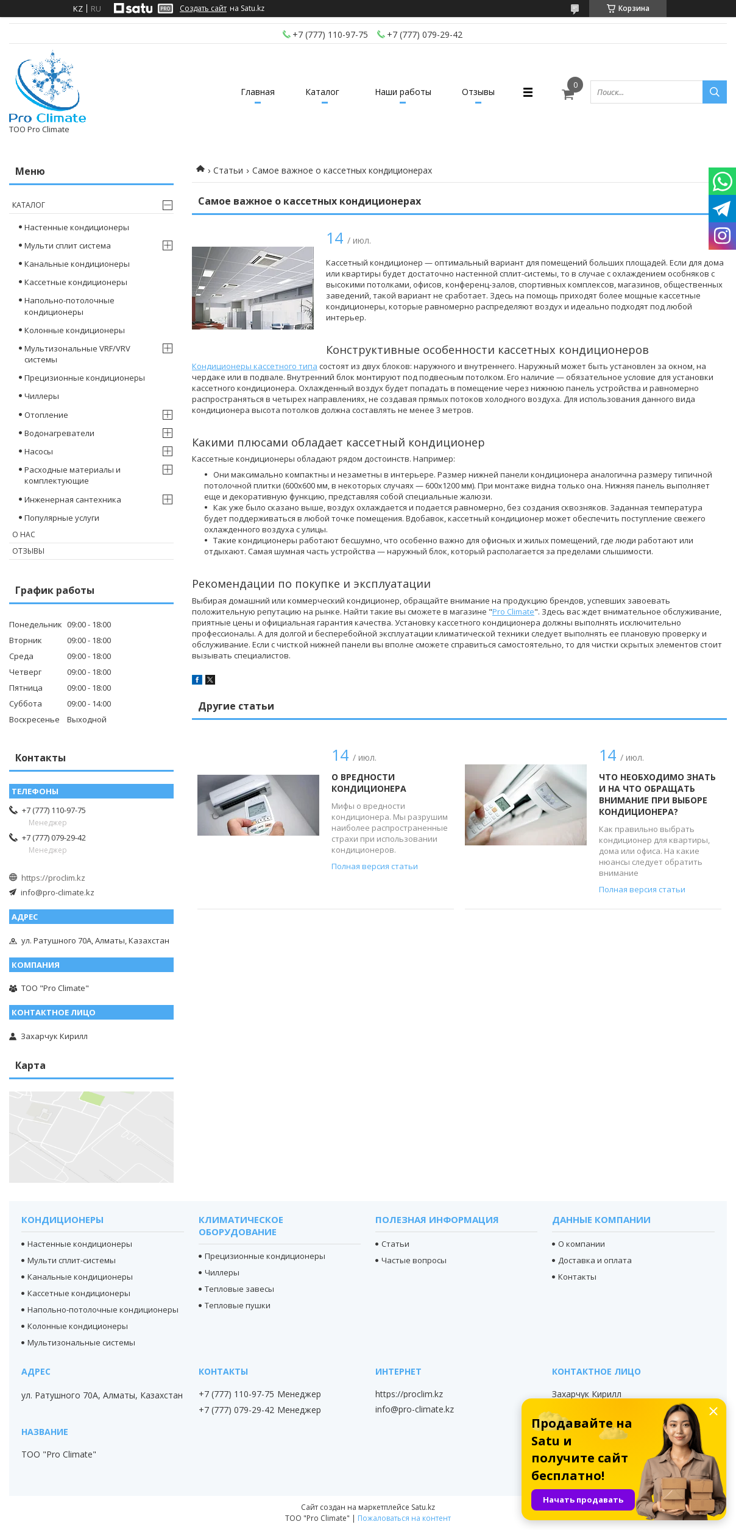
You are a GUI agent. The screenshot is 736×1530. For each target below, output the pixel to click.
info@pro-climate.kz (57, 892)
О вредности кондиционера (368, 782)
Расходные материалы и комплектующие (72, 475)
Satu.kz (423, 1507)
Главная (258, 91)
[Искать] (714, 92)
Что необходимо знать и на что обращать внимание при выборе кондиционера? (657, 794)
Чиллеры (41, 395)
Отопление (46, 414)
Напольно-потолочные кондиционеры (69, 306)
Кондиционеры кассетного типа (254, 366)
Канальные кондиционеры (77, 263)
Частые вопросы (414, 1260)
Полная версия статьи (374, 866)
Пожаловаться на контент (404, 1518)
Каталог (322, 91)
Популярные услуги (61, 517)
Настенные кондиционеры (76, 227)
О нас (23, 534)
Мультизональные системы (81, 1342)
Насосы (38, 451)
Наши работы (403, 91)
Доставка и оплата (595, 1260)
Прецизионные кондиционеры (84, 377)
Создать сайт (203, 8)
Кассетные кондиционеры (75, 282)
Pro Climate (513, 611)
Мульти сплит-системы (71, 1260)
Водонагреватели (59, 433)
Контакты (577, 1276)
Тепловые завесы (239, 1288)
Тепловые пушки (238, 1305)
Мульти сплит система (67, 245)
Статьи (228, 170)
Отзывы (478, 91)
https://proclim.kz (53, 878)
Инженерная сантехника (72, 499)
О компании (581, 1243)
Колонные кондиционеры (74, 330)
